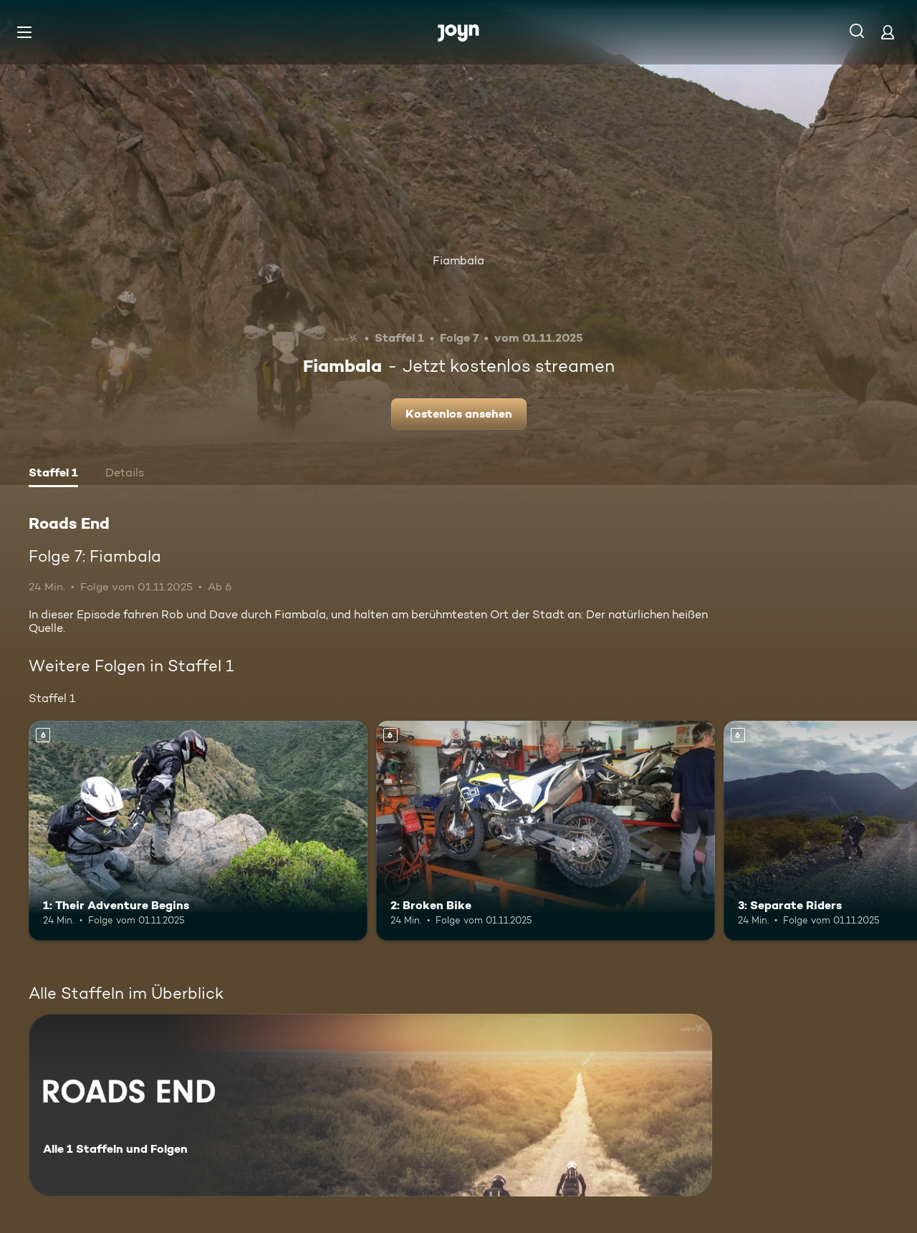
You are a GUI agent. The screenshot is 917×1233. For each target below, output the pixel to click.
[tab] (53, 474)
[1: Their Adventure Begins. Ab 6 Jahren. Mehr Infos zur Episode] (198, 831)
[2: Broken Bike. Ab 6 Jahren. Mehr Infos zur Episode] (545, 831)
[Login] (888, 31)
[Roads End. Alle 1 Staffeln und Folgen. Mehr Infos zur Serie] (370, 1105)
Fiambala (458, 260)
